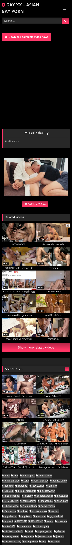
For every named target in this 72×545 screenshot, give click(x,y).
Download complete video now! (26, 37)
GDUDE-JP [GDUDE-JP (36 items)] (37, 521)
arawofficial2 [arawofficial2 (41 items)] (45, 475)
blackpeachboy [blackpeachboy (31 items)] (12, 495)
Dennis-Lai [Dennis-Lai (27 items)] (10, 511)
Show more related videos (36, 347)
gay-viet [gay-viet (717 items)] (9, 521)
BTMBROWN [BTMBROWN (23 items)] (12, 501)
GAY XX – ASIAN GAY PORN (20, 8)
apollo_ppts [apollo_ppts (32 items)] (29, 475)
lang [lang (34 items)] (44, 541)
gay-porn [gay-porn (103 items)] (41, 516)
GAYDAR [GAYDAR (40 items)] (22, 521)
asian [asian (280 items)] (26, 480)
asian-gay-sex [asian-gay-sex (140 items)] (41, 480)
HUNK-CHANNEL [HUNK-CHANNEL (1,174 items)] (14, 531)
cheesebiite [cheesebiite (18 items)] (47, 501)
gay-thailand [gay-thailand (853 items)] (56, 516)
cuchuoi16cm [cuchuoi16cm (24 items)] (30, 506)
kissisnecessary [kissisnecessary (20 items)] (13, 541)
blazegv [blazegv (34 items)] (29, 495)
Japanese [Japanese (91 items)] (29, 536)
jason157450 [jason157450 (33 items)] (44, 536)
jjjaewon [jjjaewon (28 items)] (60, 536)
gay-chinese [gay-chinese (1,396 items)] (11, 516)
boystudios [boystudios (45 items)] (62, 495)
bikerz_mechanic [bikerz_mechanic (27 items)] (27, 491)
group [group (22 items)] (50, 521)
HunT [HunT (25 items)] (30, 531)
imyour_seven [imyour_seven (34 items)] (45, 531)
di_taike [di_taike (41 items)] (24, 511)
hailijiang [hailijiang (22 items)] (62, 521)
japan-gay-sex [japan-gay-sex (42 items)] (12, 536)
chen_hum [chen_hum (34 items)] (62, 501)
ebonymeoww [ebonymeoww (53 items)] (39, 511)
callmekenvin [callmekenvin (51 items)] (29, 501)
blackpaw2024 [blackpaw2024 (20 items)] (47, 491)
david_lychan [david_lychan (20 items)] (48, 506)
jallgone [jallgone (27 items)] (60, 531)
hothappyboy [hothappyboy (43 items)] (42, 526)
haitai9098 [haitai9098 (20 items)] (10, 526)
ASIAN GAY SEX (35, 203)
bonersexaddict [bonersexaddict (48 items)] (45, 495)
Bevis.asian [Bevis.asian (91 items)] (38, 485)
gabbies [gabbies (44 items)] (55, 511)
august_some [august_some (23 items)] (59, 480)
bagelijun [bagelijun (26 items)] (9, 485)
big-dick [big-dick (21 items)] (53, 485)
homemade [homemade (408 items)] (25, 526)
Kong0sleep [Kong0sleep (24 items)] (31, 541)
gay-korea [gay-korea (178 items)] (26, 516)
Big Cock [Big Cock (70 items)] (9, 491)
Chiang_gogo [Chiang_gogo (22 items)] (12, 506)
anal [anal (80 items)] (16, 475)
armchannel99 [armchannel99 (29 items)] (12, 480)
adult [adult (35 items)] (7, 475)
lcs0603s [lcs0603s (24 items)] (55, 541)
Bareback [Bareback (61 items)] (23, 485)
